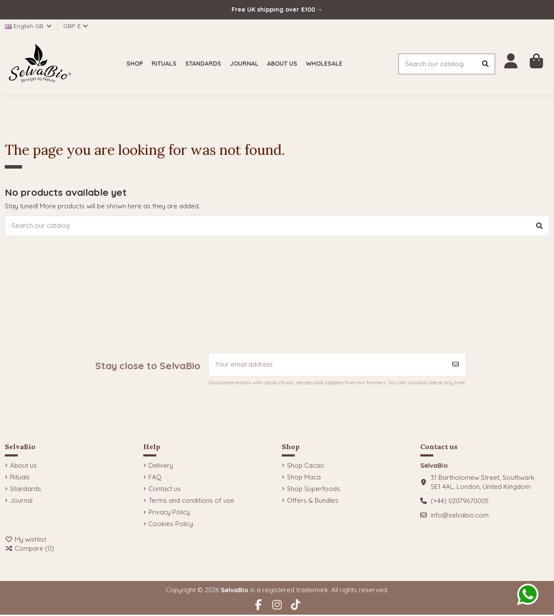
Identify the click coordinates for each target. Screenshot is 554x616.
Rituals (20, 478)
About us (23, 467)
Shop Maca (304, 478)
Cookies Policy (170, 525)
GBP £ (75, 26)
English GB (29, 26)
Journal (21, 502)
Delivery (160, 467)
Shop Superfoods (313, 490)
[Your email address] (327, 365)
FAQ (154, 478)
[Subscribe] (455, 365)
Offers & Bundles (312, 502)
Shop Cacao (305, 467)
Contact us (164, 490)
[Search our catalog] (485, 64)
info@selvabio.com (460, 516)
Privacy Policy (169, 513)
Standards (25, 490)
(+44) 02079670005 (460, 502)
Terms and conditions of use (191, 502)
